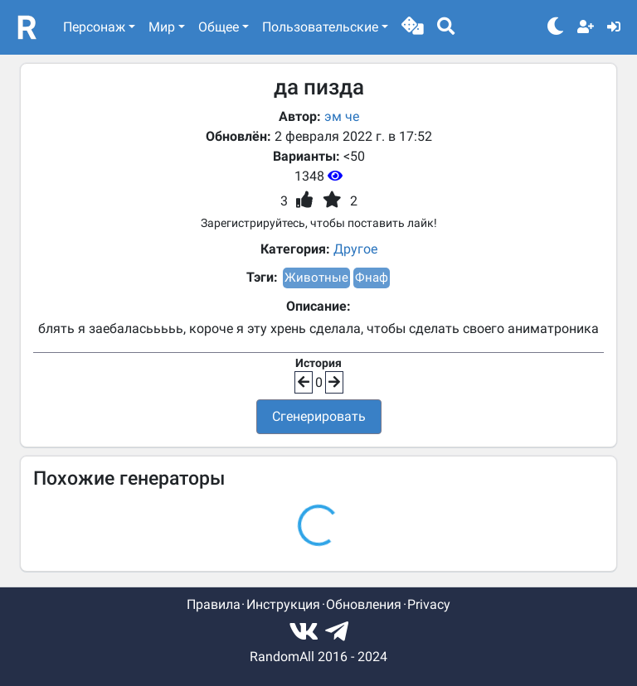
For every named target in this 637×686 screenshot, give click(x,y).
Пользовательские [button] (320, 27)
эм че (341, 116)
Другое (355, 249)
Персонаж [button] (94, 27)
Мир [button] (161, 27)
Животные (316, 277)
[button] (412, 27)
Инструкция (283, 604)
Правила (214, 604)
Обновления (363, 604)
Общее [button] (218, 27)
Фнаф (371, 277)
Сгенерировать (319, 416)
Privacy (428, 604)
